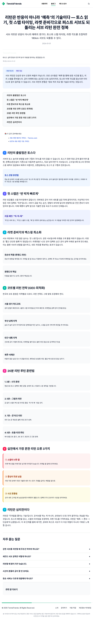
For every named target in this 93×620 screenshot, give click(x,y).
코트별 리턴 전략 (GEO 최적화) (20, 109)
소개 (56, 608)
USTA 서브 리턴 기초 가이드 (19, 141)
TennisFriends (9, 53)
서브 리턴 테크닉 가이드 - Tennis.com (23, 138)
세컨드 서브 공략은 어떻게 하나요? (46, 556)
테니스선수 (63, 4)
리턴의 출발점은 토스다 (16, 95)
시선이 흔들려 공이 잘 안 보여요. (46, 571)
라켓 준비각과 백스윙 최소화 (18, 104)
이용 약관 (73, 608)
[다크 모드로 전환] (89, 3)
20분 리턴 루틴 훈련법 (16, 113)
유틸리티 (45, 4)
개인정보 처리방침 (85, 608)
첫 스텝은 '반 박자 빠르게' (18, 100)
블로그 (53, 4)
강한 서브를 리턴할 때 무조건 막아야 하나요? (46, 549)
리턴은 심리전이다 (14, 122)
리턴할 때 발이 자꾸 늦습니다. (46, 564)
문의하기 (64, 608)
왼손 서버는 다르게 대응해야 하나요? (46, 578)
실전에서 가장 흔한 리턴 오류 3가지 (21, 118)
